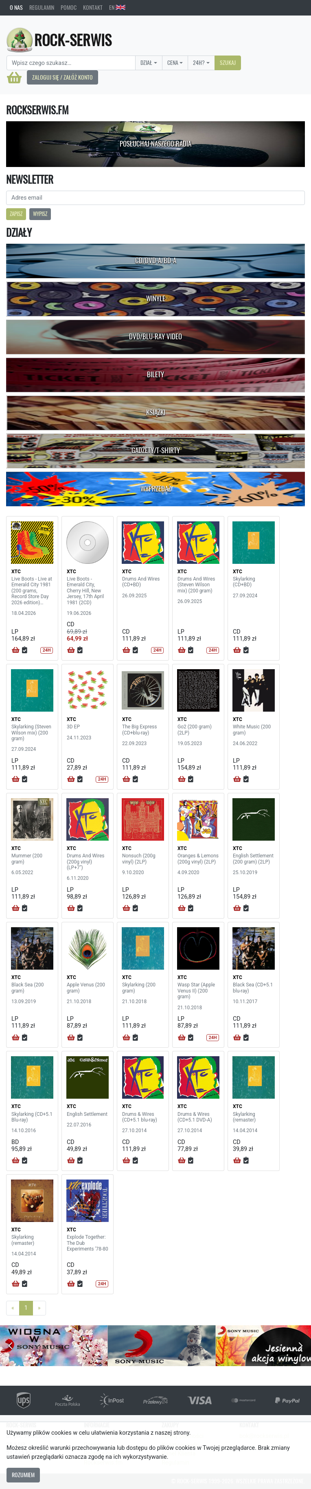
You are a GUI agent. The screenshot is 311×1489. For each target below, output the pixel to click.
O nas (16, 7)
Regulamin (41, 7)
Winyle (155, 298)
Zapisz (16, 213)
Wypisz (40, 213)
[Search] (71, 63)
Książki (155, 412)
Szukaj (228, 62)
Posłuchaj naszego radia (155, 144)
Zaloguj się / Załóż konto (62, 77)
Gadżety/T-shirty (155, 450)
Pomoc (69, 7)
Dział (146, 62)
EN (117, 7)
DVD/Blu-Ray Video (155, 336)
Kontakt (93, 7)
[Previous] (13, 1308)
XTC (16, 571)
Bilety (155, 374)
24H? (199, 62)
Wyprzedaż (155, 489)
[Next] (39, 1308)
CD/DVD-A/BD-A (155, 260)
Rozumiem (23, 1475)
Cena (172, 62)
